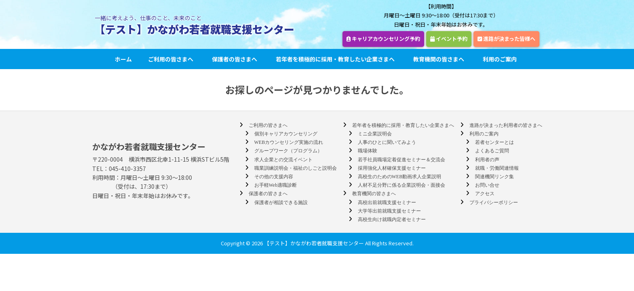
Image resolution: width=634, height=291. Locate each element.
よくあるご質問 (492, 151)
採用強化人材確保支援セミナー (392, 168)
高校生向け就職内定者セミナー (392, 219)
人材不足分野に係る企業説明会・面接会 (401, 185)
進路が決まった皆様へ (506, 38)
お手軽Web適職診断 (275, 185)
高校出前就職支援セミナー (387, 202)
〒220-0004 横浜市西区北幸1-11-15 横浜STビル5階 (160, 159)
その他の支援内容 (273, 176)
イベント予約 (448, 38)
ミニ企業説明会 (375, 134)
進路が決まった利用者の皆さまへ (505, 125)
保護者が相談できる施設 (281, 202)
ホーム (123, 59)
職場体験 (367, 151)
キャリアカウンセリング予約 (383, 38)
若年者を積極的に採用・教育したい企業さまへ (336, 59)
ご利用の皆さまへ (172, 59)
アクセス (485, 193)
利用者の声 (487, 159)
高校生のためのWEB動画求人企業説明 (400, 176)
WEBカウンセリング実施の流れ (288, 142)
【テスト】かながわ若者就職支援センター (194, 28)
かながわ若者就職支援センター (148, 146)
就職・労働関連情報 (497, 168)
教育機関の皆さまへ (440, 59)
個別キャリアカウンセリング (285, 134)
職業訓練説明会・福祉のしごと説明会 (295, 168)
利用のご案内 (501, 59)
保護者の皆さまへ (236, 59)
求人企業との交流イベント (283, 159)
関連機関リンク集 (494, 176)
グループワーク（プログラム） (288, 151)
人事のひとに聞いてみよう (387, 142)
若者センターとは (494, 142)
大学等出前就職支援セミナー (389, 211)
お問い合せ (487, 185)
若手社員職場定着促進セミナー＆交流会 (401, 159)
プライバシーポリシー (493, 202)
